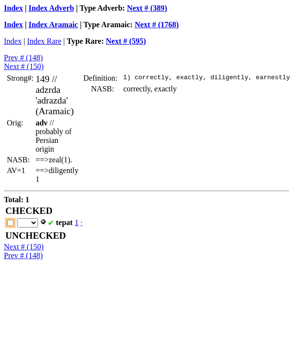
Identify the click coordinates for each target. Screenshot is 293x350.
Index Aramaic (53, 24)
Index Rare (44, 41)
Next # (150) (24, 66)
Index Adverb (51, 8)
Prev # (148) (23, 57)
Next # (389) (147, 8)
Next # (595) (126, 41)
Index (13, 8)
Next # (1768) (157, 24)
